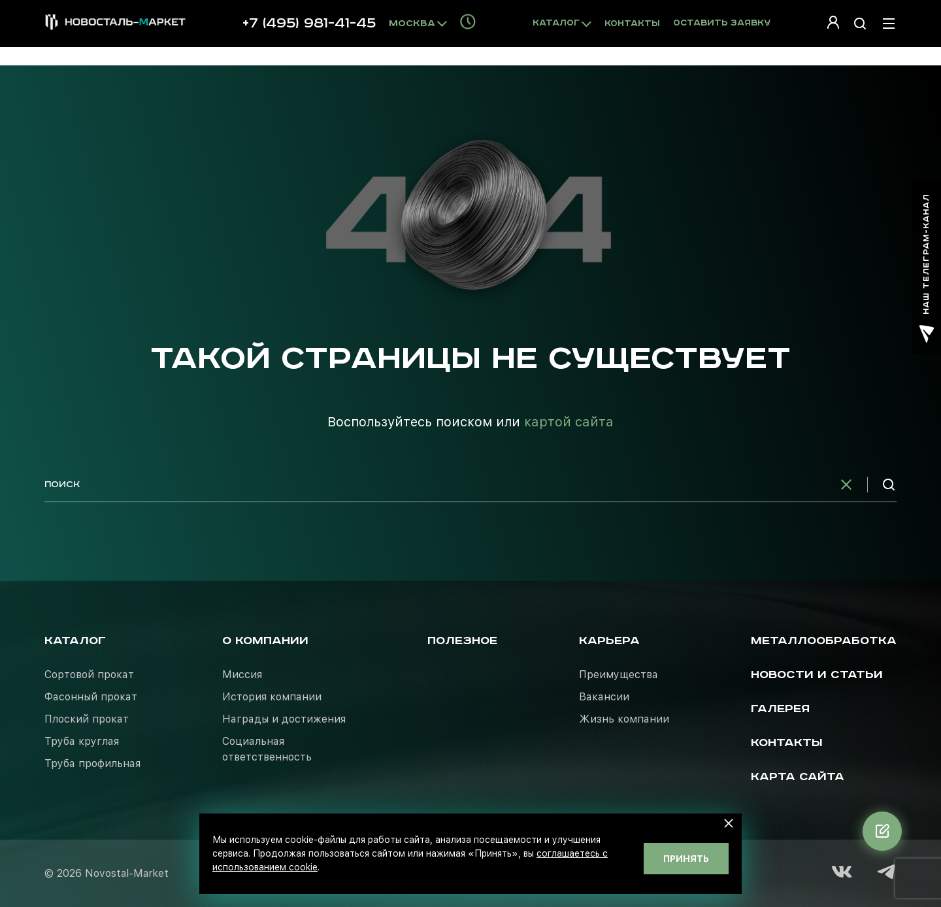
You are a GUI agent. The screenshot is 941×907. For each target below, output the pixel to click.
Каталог (75, 640)
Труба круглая (81, 741)
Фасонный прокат (90, 697)
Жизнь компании (624, 719)
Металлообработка (824, 640)
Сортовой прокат (89, 674)
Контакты (632, 24)
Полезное (462, 640)
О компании (265, 640)
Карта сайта (797, 776)
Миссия (242, 674)
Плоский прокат (86, 719)
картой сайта (569, 422)
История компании (272, 697)
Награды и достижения (284, 719)
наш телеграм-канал (926, 268)
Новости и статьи (817, 674)
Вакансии (604, 697)
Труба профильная (92, 763)
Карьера (609, 640)
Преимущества (618, 674)
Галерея (780, 708)
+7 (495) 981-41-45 (309, 23)
